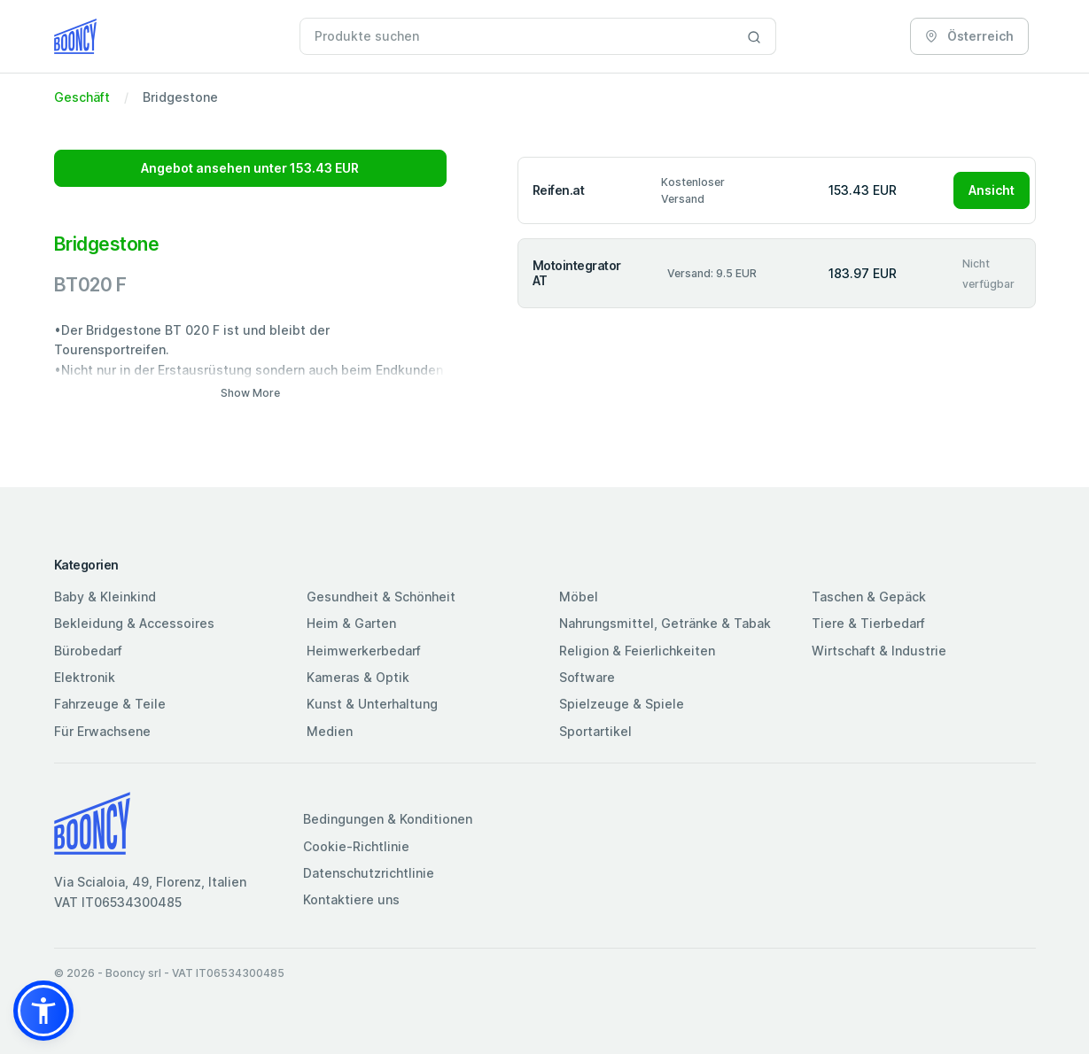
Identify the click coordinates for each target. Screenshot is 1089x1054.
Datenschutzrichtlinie (368, 872)
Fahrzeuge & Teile (110, 703)
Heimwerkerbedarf (364, 650)
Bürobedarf (88, 650)
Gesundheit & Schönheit (381, 596)
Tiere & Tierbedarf (868, 623)
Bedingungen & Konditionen (387, 818)
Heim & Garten (351, 623)
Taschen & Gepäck (869, 596)
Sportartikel (595, 731)
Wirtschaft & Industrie (879, 650)
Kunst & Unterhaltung (372, 703)
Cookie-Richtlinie (356, 846)
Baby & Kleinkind (105, 596)
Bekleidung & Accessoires (134, 623)
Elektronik (84, 677)
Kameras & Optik (358, 677)
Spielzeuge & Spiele (621, 703)
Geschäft (82, 97)
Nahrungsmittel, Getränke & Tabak (665, 623)
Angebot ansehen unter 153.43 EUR (250, 167)
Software (587, 677)
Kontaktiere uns (351, 899)
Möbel (578, 596)
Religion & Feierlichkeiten (637, 650)
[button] (43, 1010)
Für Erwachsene (102, 731)
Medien (330, 731)
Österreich (969, 35)
